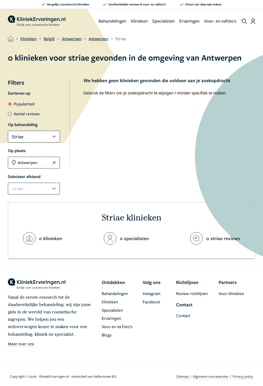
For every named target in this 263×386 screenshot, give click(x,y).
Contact (183, 315)
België (49, 38)
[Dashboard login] (253, 21)
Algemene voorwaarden (211, 376)
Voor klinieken (231, 293)
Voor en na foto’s (117, 326)
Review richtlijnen (192, 293)
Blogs (106, 335)
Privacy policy (243, 376)
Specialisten (163, 21)
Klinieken (139, 21)
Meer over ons (21, 344)
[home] (36, 21)
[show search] (244, 21)
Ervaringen (189, 21)
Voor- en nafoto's (220, 21)
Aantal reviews (24, 113)
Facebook (151, 302)
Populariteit (21, 104)
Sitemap (182, 376)
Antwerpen (72, 38)
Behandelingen (112, 21)
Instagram (151, 293)
